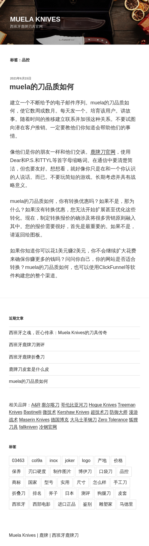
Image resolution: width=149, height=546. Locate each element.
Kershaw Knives (73, 412)
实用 (65, 482)
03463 (18, 460)
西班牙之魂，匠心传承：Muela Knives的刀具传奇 (58, 332)
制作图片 (62, 471)
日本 (69, 493)
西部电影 (42, 504)
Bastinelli (32, 412)
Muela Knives (35, 19)
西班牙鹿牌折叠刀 (27, 357)
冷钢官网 (48, 427)
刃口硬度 (37, 471)
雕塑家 (105, 504)
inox (54, 460)
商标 (16, 482)
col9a (37, 460)
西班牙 (18, 504)
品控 (124, 471)
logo (86, 460)
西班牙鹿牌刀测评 (27, 344)
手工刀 (120, 482)
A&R (35, 404)
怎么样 (99, 482)
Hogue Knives (103, 404)
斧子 (53, 493)
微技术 (49, 412)
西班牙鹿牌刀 (65, 535)
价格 (118, 460)
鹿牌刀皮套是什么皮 (29, 369)
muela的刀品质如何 (41, 87)
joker (70, 460)
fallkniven (28, 427)
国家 (32, 482)
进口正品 (67, 504)
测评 (85, 493)
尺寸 (81, 482)
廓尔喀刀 (50, 404)
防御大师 (119, 412)
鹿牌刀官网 (103, 152)
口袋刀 (105, 471)
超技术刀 (100, 412)
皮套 (122, 493)
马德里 (126, 504)
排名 (37, 493)
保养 (16, 471)
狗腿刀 (104, 493)
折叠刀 (18, 493)
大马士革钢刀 (83, 419)
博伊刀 (85, 471)
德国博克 (60, 419)
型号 (48, 482)
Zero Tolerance (113, 419)
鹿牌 (43, 535)
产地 (102, 460)
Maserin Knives (34, 419)
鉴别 (87, 504)
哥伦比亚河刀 (74, 404)
